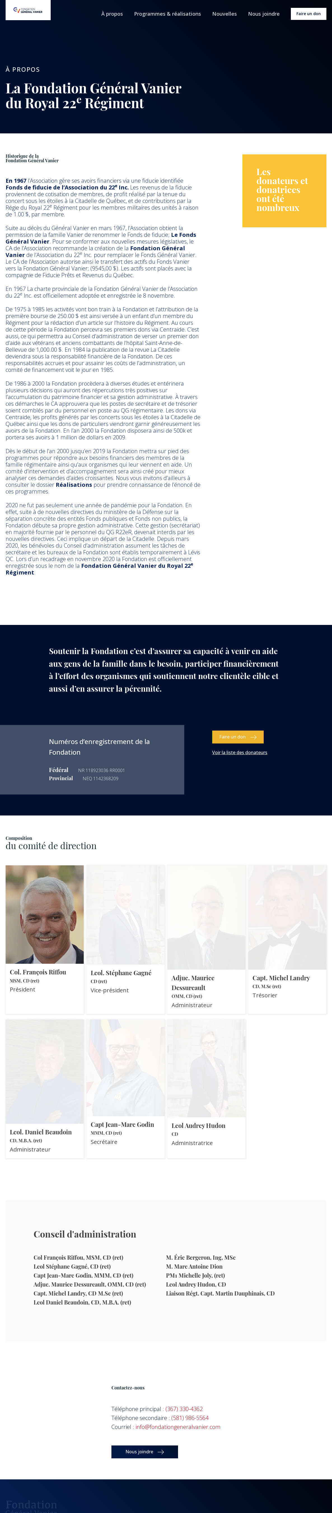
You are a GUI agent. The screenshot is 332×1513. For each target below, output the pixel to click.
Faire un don (308, 13)
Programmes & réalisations (167, 13)
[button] (238, 737)
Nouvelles (224, 13)
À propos (112, 13)
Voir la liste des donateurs (239, 752)
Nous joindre (264, 13)
